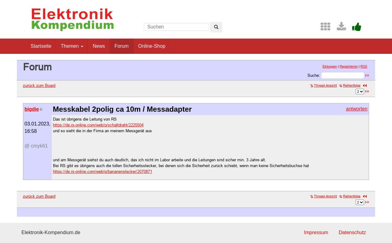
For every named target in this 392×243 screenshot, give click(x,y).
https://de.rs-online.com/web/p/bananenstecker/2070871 (102, 171)
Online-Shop (151, 46)
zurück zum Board (39, 85)
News (99, 46)
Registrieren (349, 66)
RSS (363, 66)
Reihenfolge (349, 85)
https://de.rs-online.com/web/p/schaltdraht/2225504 (98, 124)
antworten (357, 108)
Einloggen (329, 66)
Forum (122, 46)
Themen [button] (72, 46)
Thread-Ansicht (323, 85)
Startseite (41, 46)
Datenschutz (352, 232)
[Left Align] (216, 27)
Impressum (316, 232)
